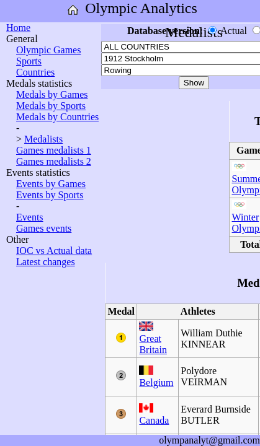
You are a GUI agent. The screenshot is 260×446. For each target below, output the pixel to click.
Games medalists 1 (53, 150)
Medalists (43, 139)
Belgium (156, 382)
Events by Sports (49, 195)
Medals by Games (52, 94)
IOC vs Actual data (54, 250)
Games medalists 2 (53, 161)
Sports (29, 61)
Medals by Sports (51, 105)
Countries (35, 72)
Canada (154, 420)
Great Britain (152, 344)
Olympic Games (48, 50)
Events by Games (51, 183)
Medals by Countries (57, 117)
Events (29, 217)
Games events (43, 228)
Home (18, 27)
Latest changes (45, 261)
